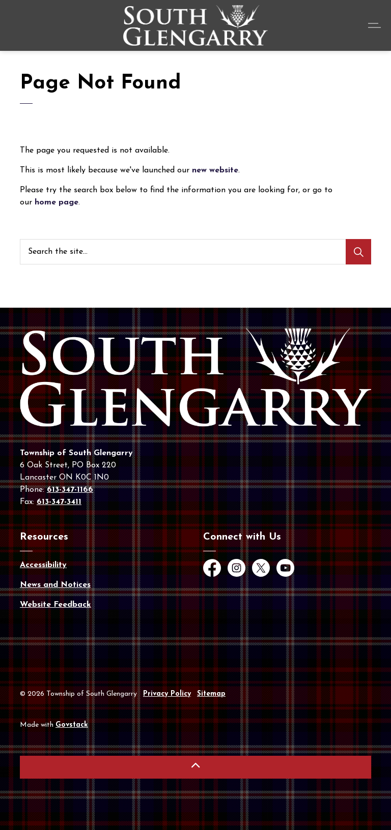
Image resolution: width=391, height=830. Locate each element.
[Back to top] (195, 767)
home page (56, 202)
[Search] (358, 251)
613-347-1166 (70, 490)
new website (215, 170)
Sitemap (211, 694)
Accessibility (43, 565)
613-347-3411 (59, 502)
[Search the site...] (195, 251)
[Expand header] (375, 25)
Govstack (71, 725)
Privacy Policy (167, 694)
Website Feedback (55, 605)
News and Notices (55, 585)
